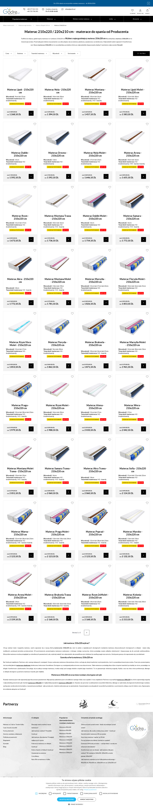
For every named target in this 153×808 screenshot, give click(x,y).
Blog (4, 747)
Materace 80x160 (65, 727)
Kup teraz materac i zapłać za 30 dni (93, 737)
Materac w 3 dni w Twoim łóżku (13, 724)
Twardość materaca (37, 53)
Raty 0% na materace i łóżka (40, 759)
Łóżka (111, 19)
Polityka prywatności (10, 737)
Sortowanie (71, 53)
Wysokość (56, 53)
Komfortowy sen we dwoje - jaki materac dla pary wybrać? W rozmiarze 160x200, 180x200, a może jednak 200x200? (97, 753)
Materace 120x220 (65, 740)
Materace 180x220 (65, 749)
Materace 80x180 (65, 730)
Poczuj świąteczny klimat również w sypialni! (95, 740)
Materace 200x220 (65, 752)
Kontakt (6, 744)
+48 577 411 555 (32, 9)
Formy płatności (8, 731)
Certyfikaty (35, 756)
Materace (50, 19)
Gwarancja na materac (38, 753)
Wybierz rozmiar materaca (81, 19)
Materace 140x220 (65, 743)
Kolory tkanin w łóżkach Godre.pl (42, 750)
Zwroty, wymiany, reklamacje (12, 734)
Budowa (20, 53)
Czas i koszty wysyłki (10, 728)
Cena (7, 53)
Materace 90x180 (65, 733)
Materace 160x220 (65, 746)
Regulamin (6, 740)
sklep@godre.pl (70, 9)
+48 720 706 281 (32, 11)
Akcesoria (136, 19)
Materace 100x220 (65, 737)
